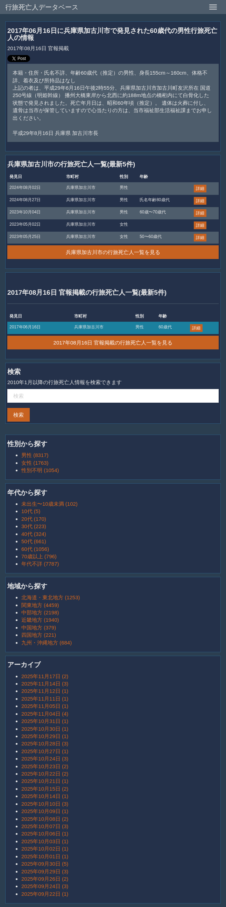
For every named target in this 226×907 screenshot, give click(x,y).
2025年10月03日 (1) (44, 841)
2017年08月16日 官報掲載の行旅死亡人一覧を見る (113, 343)
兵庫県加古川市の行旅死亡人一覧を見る (113, 252)
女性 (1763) (35, 463)
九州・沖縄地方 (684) (46, 643)
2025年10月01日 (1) (44, 856)
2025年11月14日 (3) (44, 684)
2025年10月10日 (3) (44, 804)
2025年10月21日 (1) (44, 781)
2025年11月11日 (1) (44, 699)
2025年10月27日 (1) (44, 751)
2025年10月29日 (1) (44, 736)
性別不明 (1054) (40, 470)
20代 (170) (33, 519)
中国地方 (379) (38, 627)
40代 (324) (33, 534)
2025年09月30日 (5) (44, 864)
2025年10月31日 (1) (44, 721)
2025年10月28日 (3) (44, 743)
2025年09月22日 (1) (44, 894)
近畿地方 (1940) (40, 620)
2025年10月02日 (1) (44, 849)
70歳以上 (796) (39, 556)
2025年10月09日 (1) (44, 811)
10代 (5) (30, 511)
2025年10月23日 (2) (44, 766)
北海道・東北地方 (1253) (50, 597)
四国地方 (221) (38, 635)
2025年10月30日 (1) (44, 729)
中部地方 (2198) (40, 612)
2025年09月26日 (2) (44, 879)
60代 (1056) (35, 549)
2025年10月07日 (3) (44, 826)
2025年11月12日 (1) (44, 691)
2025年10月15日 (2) (44, 789)
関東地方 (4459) (40, 605)
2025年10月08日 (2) (44, 819)
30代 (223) (33, 526)
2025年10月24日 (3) (44, 759)
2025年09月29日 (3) (44, 871)
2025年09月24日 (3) (44, 886)
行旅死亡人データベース (41, 7)
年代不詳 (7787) (40, 564)
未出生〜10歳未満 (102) (49, 504)
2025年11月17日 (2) (44, 676)
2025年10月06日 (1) (44, 834)
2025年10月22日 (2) (44, 774)
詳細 (200, 188)
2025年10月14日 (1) (44, 796)
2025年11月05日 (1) (44, 706)
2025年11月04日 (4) (44, 714)
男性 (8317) (35, 455)
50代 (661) (33, 541)
